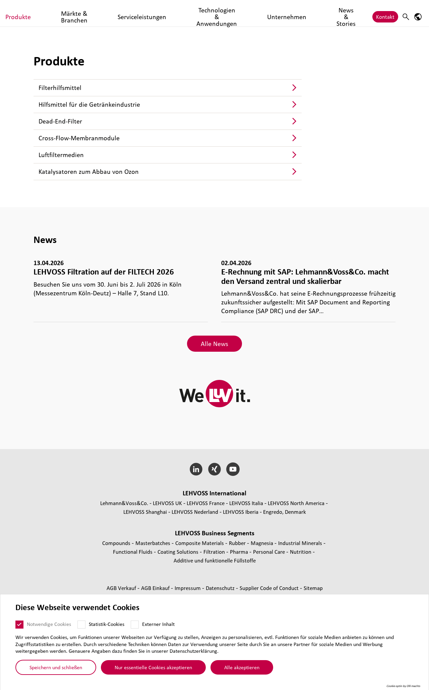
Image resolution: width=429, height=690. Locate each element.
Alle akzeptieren (241, 667)
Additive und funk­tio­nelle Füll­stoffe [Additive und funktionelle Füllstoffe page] (215, 560)
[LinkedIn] (196, 469)
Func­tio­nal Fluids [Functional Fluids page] (133, 551)
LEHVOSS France (206, 503)
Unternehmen (303, 13)
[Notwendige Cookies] (19, 625)
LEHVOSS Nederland (195, 511)
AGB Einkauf (156, 588)
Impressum (188, 588)
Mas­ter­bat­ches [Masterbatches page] (153, 543)
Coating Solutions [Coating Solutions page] (179, 551)
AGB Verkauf (122, 588)
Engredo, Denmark (284, 511)
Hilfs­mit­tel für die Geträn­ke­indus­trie (89, 104)
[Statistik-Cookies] (81, 625)
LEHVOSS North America (296, 503)
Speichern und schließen (55, 667)
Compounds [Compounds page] (117, 543)
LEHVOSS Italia (246, 503)
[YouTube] (233, 469)
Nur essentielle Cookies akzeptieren (153, 667)
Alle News (214, 343)
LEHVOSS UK (167, 503)
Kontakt (385, 13)
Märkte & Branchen (131, 13)
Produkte (90, 13)
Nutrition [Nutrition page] (301, 551)
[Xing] (214, 469)
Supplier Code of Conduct (270, 588)
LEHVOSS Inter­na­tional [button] (214, 493)
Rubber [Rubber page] (238, 543)
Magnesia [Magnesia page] (262, 543)
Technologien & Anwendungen (244, 13)
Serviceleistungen (181, 13)
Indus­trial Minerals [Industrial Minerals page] (300, 543)
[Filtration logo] (35, 13)
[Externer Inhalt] (135, 625)
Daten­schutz (221, 588)
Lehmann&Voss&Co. (124, 503)
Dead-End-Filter (60, 121)
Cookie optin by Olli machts (403, 686)
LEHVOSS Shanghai (145, 511)
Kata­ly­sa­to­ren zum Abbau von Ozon (89, 171)
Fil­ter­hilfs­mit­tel (60, 87)
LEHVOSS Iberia (240, 511)
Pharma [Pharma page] (239, 551)
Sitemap (313, 588)
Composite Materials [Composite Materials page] (200, 543)
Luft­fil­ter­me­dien (61, 154)
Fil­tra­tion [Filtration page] (214, 551)
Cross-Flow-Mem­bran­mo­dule (79, 138)
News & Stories (344, 13)
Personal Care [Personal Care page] (269, 551)
